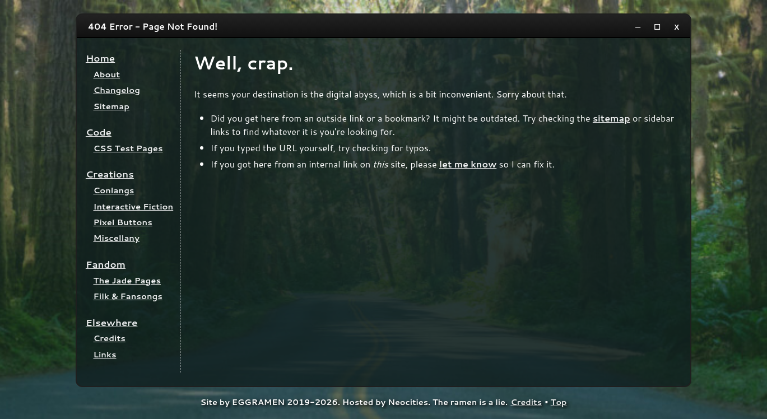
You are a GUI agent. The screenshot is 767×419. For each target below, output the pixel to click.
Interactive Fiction (134, 206)
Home (100, 58)
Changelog (117, 90)
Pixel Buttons (123, 222)
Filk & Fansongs (128, 296)
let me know (467, 163)
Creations (110, 173)
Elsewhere (112, 322)
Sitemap (112, 106)
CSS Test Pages (128, 148)
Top (559, 402)
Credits (109, 338)
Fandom (105, 264)
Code (98, 131)
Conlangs (114, 190)
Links (105, 354)
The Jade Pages (127, 280)
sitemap (611, 117)
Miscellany (117, 238)
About (107, 74)
